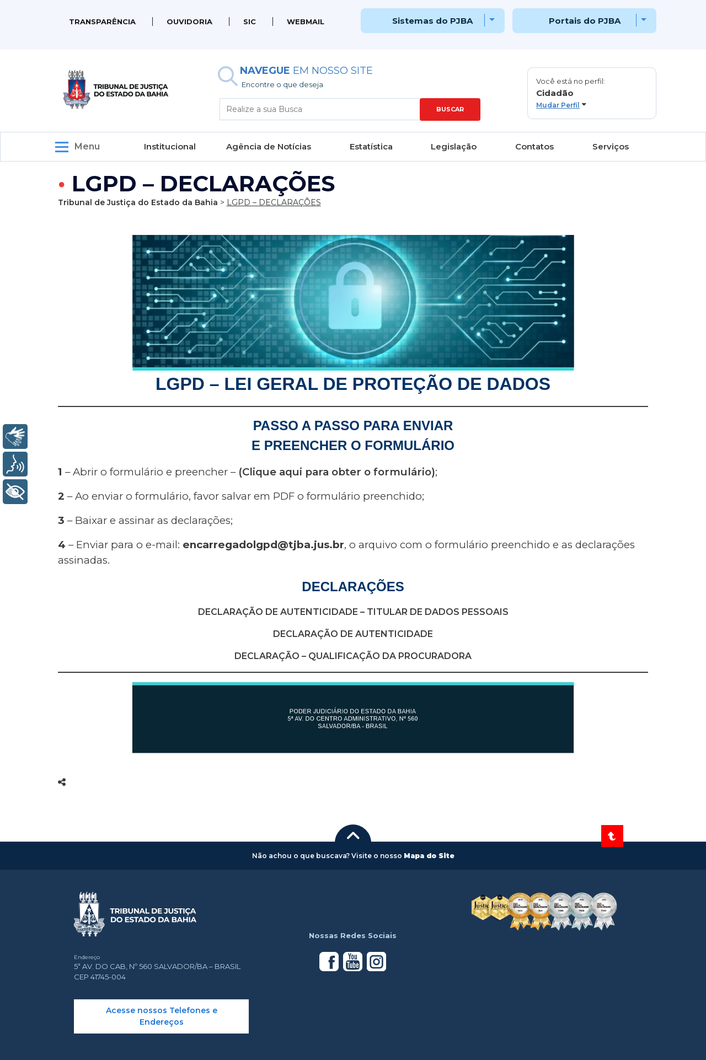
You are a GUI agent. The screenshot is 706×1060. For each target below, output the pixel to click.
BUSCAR (450, 109)
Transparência (102, 21)
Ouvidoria (189, 21)
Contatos (534, 146)
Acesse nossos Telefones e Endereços (161, 1016)
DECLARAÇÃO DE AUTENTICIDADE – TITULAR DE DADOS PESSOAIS (353, 612)
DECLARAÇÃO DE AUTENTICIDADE (353, 634)
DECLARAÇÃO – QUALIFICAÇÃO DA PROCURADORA (353, 656)
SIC (249, 21)
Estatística (371, 146)
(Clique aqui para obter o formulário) (336, 471)
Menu (87, 146)
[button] (591, 93)
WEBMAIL (305, 21)
